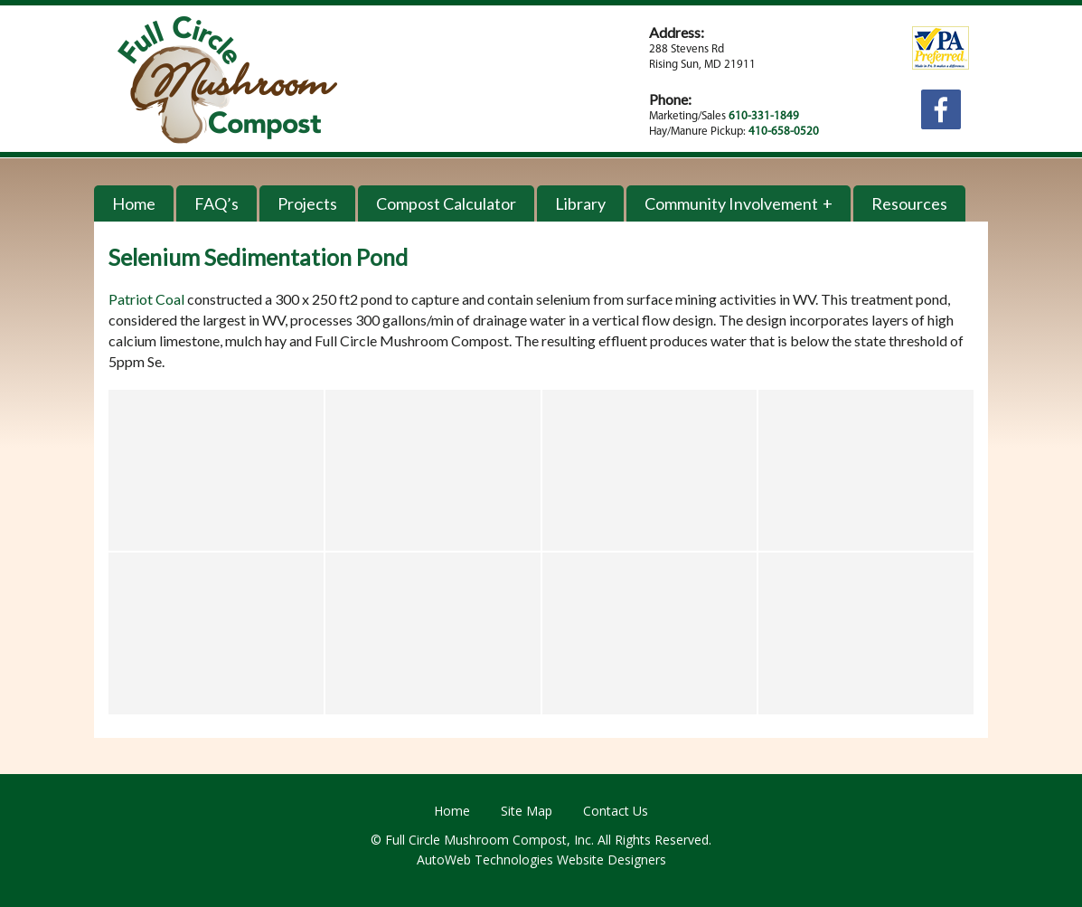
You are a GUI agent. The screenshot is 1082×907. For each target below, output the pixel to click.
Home (133, 203)
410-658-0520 (783, 131)
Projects (307, 203)
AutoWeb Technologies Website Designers (541, 859)
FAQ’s (216, 203)
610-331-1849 (764, 116)
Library (580, 203)
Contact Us (615, 810)
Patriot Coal (146, 298)
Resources (909, 203)
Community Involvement (731, 203)
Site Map (526, 810)
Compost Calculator (446, 203)
